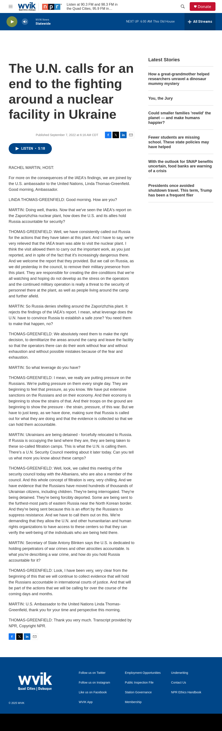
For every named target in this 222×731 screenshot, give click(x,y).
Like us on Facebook (93, 692)
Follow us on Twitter (92, 672)
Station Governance (138, 692)
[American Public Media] (140, 722)
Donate (204, 6)
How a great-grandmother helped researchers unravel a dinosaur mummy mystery (178, 79)
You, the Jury (160, 98)
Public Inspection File (139, 682)
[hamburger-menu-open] (11, 6)
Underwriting (179, 672)
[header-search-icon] (183, 6)
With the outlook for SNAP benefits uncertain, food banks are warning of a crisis (180, 166)
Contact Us (178, 682)
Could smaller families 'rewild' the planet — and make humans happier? (179, 118)
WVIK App (86, 702)
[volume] (25, 22)
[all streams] (199, 21)
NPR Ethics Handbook (186, 692)
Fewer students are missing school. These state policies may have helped (178, 142)
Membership (133, 702)
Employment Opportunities (143, 672)
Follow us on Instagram (94, 682)
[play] (11, 21)
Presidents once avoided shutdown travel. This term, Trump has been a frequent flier (180, 190)
